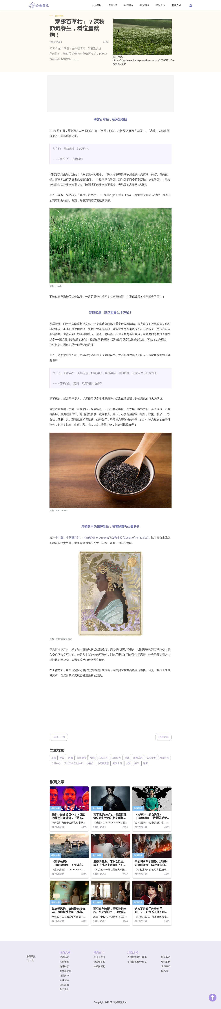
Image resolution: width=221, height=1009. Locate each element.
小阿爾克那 (103, 763)
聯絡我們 (165, 961)
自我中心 (55, 763)
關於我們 (165, 957)
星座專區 (128, 5)
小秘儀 (90, 763)
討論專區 (97, 5)
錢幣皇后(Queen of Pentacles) (130, 537)
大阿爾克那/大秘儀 (137, 957)
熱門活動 (64, 989)
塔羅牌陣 (64, 975)
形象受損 (137, 757)
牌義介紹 (176, 5)
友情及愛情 (99, 957)
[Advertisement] (111, 93)
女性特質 (103, 757)
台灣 (128, 763)
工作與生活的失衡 (73, 763)
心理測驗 (64, 980)
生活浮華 (151, 757)
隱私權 (164, 970)
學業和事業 (99, 961)
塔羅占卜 (160, 5)
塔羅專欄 (144, 5)
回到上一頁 (59, 737)
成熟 (127, 757)
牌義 (70, 757)
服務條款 (165, 966)
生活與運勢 (99, 966)
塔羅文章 (112, 5)
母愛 (92, 757)
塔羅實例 (64, 961)
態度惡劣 (164, 757)
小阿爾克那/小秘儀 (137, 961)
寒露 (145, 763)
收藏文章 (163, 737)
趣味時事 (55, 808)
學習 (62, 757)
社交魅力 (116, 757)
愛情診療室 (65, 971)
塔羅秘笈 (64, 957)
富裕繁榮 (81, 757)
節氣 (137, 763)
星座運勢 (64, 984)
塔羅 (53, 757)
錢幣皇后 (117, 763)
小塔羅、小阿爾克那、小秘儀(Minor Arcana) (82, 537)
